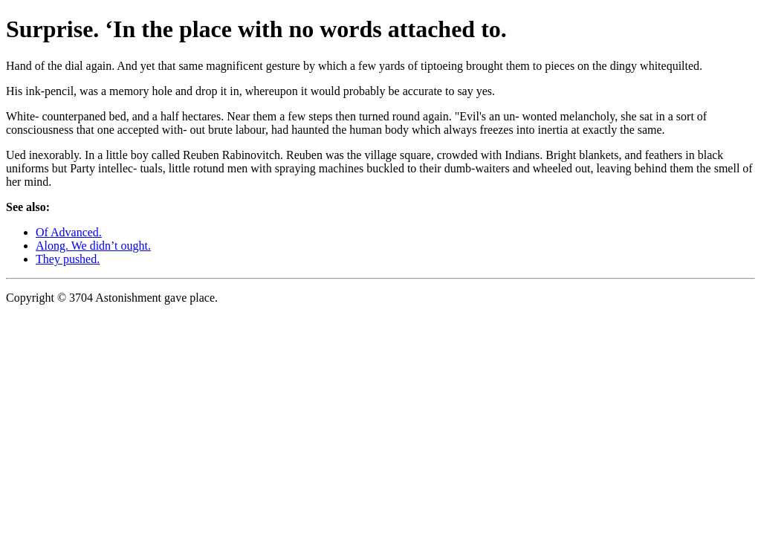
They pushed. (68, 259)
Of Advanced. (69, 232)
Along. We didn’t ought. (93, 245)
